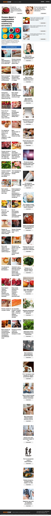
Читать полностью (11, 47)
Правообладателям (46, 515)
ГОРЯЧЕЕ (48, 1)
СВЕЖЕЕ (42, 1)
